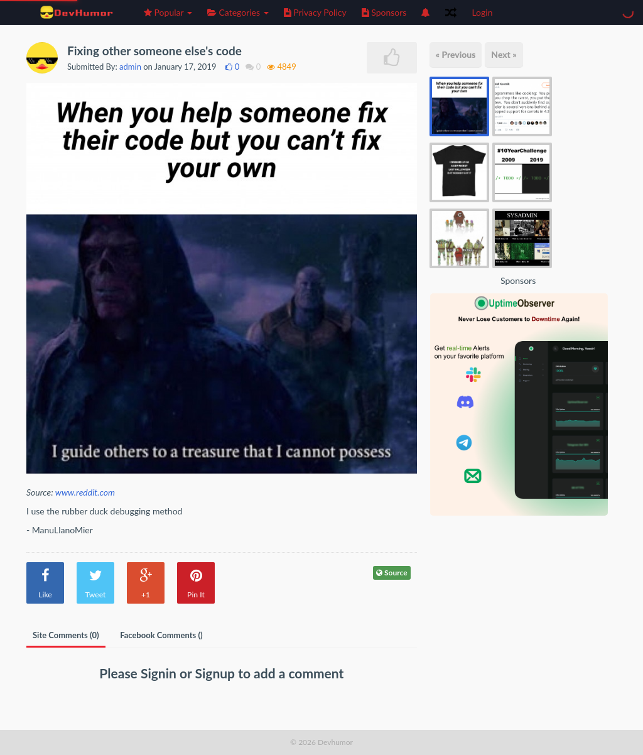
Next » (503, 54)
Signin (160, 673)
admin (130, 67)
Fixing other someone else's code (154, 50)
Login (482, 12)
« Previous (456, 54)
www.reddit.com (85, 492)
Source (392, 572)
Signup (217, 673)
